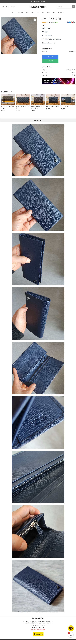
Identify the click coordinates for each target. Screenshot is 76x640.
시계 (38, 12)
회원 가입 (8, 6)
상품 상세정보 (38, 120)
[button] (35, 19)
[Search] (73, 6)
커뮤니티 (61, 13)
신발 (32, 12)
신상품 (13, 12)
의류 (27, 12)
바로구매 (50, 61)
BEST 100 (20, 12)
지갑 (43, 12)
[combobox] (64, 6)
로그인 (2, 6)
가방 (48, 12)
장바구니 (13, 6)
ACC (53, 12)
